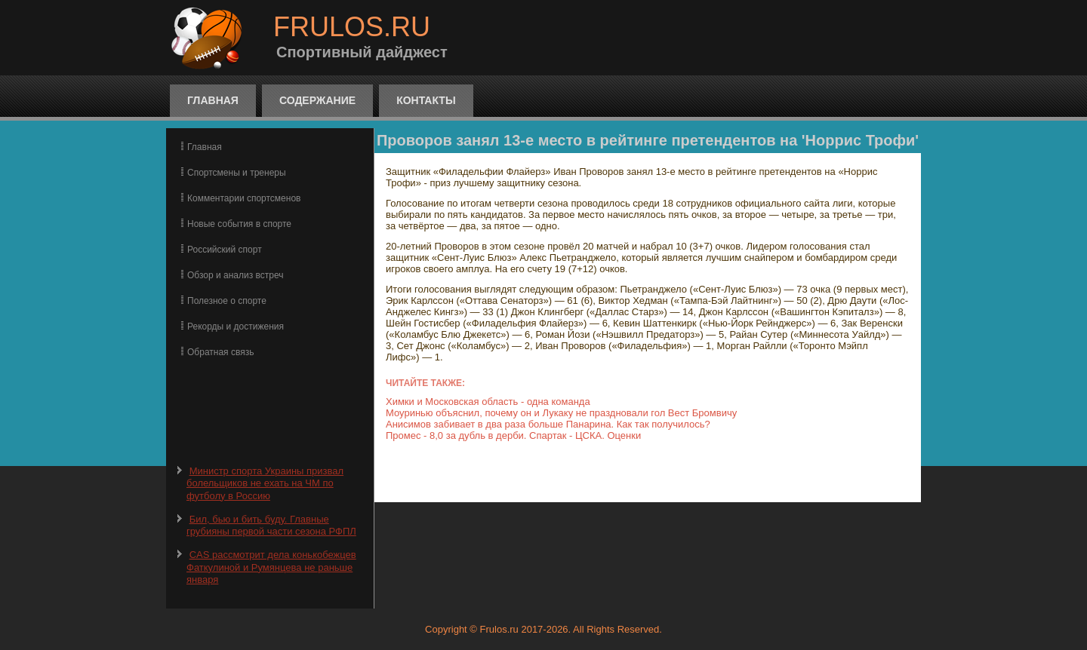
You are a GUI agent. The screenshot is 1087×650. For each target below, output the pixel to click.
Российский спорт (224, 249)
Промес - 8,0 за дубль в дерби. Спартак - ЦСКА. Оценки (513, 435)
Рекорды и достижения (235, 326)
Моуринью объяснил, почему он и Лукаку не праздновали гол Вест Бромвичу (561, 413)
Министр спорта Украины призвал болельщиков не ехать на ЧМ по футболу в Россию (264, 483)
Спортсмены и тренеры (236, 172)
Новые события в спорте (239, 224)
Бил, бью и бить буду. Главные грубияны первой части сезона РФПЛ (271, 525)
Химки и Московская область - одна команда (488, 401)
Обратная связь (220, 352)
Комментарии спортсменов (243, 198)
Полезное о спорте (226, 301)
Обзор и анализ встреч (235, 275)
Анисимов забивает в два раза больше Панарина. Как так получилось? (548, 424)
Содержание (317, 100)
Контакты (425, 100)
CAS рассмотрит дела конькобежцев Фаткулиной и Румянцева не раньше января (271, 567)
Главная (213, 100)
